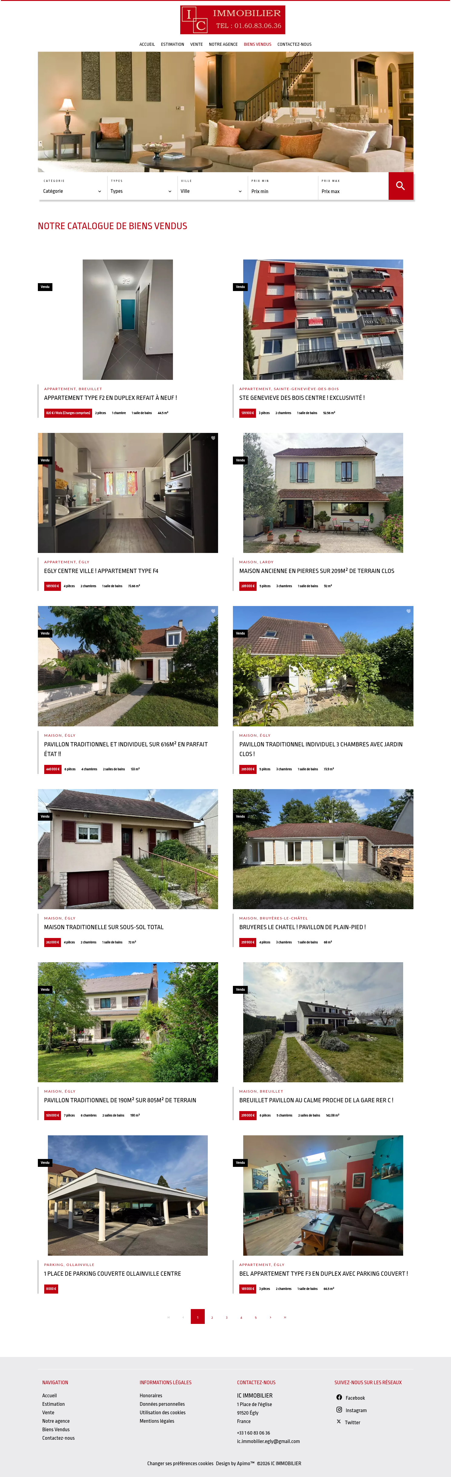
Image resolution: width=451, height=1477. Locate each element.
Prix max (331, 181)
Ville (186, 181)
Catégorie (54, 181)
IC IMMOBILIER (255, 1395)
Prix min (260, 181)
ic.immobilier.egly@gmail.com (268, 1441)
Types (117, 181)
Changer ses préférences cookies (180, 1463)
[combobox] (72, 191)
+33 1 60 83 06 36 (253, 1433)
